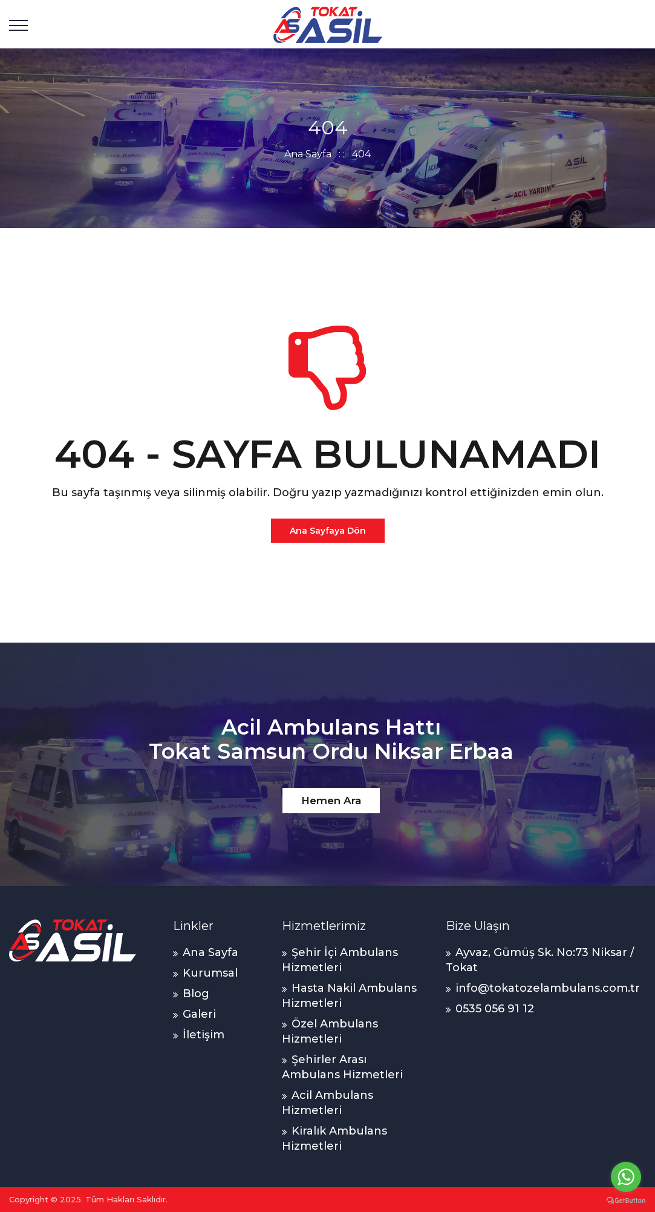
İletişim (203, 1034)
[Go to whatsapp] (626, 1177)
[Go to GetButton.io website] (626, 1200)
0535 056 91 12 (494, 1008)
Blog (196, 993)
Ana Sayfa (307, 154)
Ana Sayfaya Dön (328, 530)
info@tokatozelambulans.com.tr (547, 988)
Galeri (199, 1014)
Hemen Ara (331, 800)
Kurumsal (210, 973)
